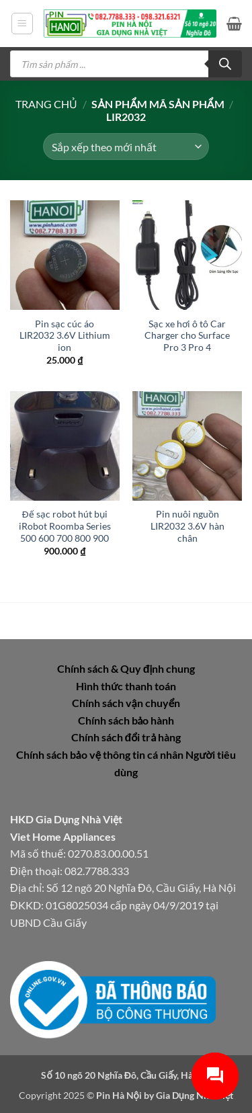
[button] (22, 23)
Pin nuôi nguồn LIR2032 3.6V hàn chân (187, 526)
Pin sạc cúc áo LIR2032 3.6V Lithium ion (64, 336)
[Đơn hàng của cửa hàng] (126, 146)
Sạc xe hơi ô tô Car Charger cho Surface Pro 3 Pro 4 (187, 336)
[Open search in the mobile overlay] (126, 63)
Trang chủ (46, 103)
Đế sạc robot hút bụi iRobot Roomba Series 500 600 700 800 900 (65, 526)
